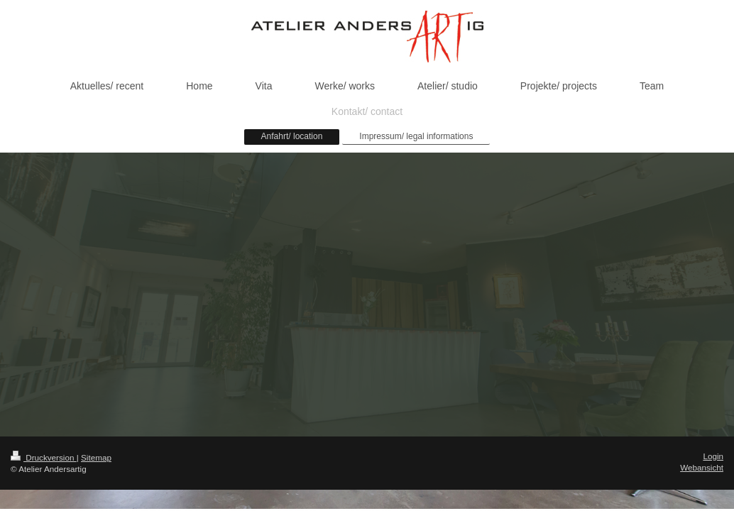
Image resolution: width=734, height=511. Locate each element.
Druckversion (44, 457)
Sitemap (96, 457)
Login (713, 456)
